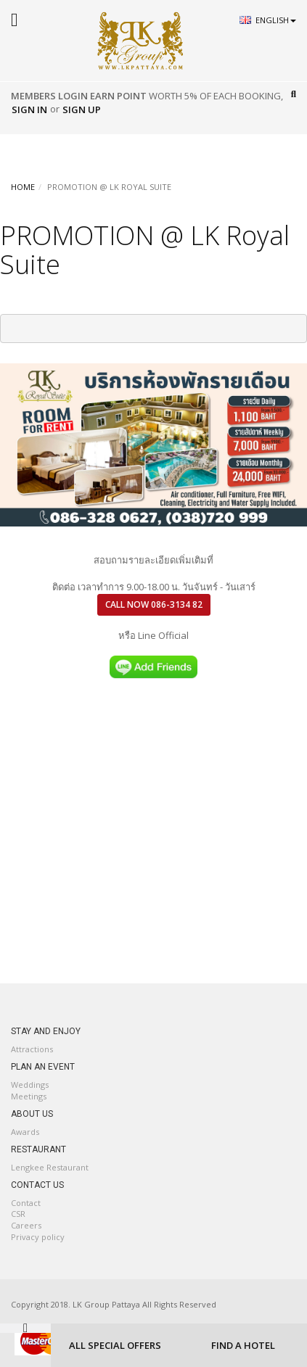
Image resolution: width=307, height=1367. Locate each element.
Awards (25, 1131)
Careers (26, 1225)
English (275, 20)
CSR (18, 1213)
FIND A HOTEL (243, 1345)
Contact (26, 1202)
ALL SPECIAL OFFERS (115, 1345)
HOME (23, 186)
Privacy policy (38, 1236)
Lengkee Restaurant (50, 1167)
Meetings (28, 1096)
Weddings (30, 1084)
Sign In (29, 109)
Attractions (32, 1049)
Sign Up (81, 109)
